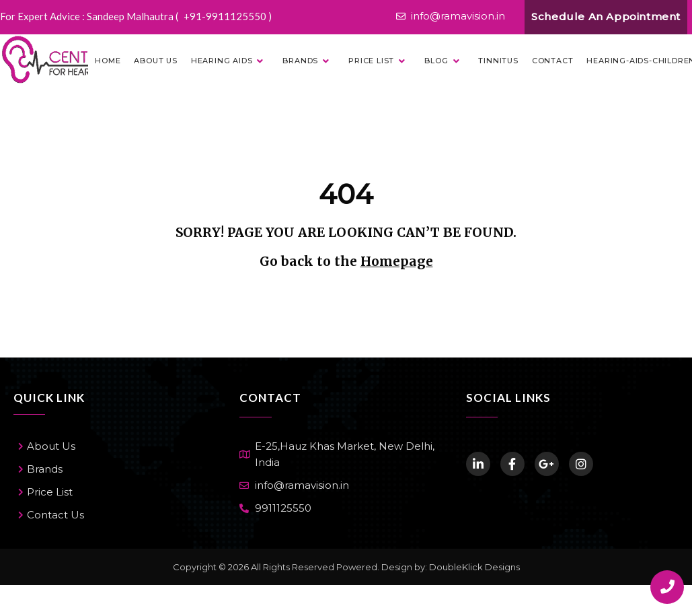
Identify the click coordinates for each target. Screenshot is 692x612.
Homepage (396, 261)
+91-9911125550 (226, 16)
